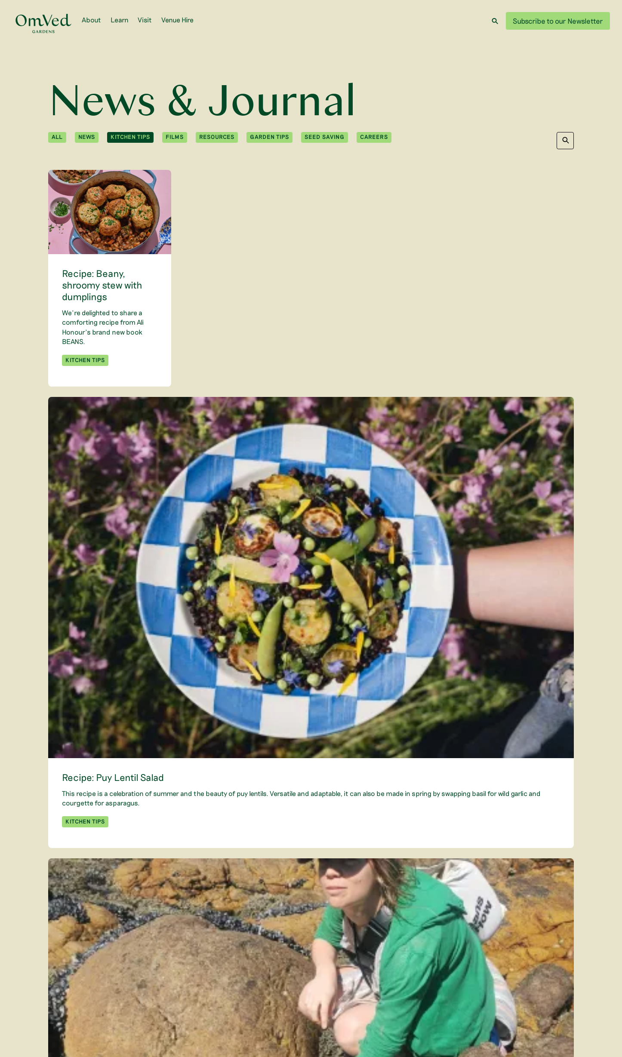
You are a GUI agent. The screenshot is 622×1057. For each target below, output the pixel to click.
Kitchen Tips (130, 136)
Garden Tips (269, 136)
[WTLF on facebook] (168, 996)
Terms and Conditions (544, 1009)
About (91, 19)
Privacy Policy (488, 1009)
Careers (374, 136)
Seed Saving (325, 136)
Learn (120, 19)
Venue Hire (177, 19)
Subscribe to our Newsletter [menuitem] (193, 976)
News (86, 136)
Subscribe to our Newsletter (558, 20)
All (57, 136)
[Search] (495, 21)
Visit (145, 19)
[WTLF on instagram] (137, 996)
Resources (216, 136)
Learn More (552, 996)
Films (175, 136)
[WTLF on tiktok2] (183, 996)
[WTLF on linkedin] (153, 996)
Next (348, 913)
